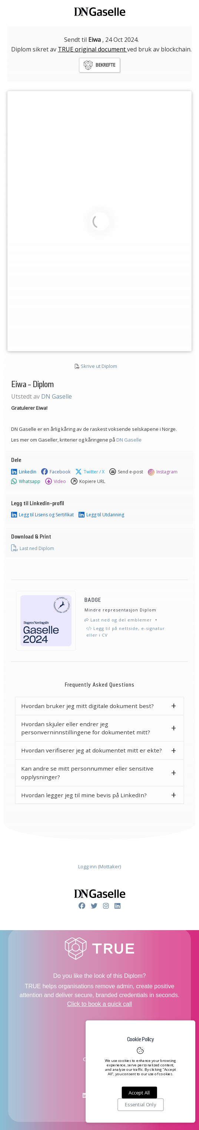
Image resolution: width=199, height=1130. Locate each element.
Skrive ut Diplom (99, 366)
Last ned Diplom (32, 548)
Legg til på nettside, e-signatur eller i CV (125, 632)
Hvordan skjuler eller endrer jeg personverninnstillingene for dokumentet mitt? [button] (85, 728)
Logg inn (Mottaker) (99, 866)
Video (55, 481)
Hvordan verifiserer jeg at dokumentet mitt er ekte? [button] (91, 750)
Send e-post (126, 472)
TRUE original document (92, 49)
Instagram (163, 472)
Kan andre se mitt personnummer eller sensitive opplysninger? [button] (87, 773)
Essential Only (140, 1105)
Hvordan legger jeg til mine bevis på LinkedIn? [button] (84, 795)
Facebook (55, 472)
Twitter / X (90, 472)
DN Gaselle (56, 396)
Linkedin (23, 472)
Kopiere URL (88, 481)
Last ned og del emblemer (118, 620)
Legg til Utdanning (101, 515)
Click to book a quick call (99, 1004)
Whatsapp (25, 481)
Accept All (139, 1092)
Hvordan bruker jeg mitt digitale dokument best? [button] (87, 706)
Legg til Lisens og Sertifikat (42, 515)
